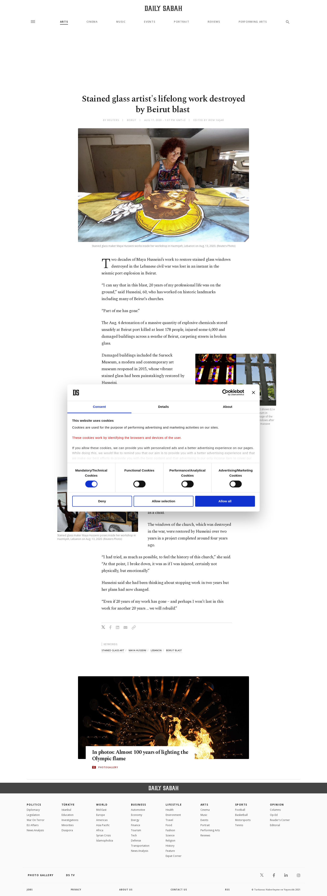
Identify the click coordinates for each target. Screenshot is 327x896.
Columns (275, 810)
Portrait (181, 22)
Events (149, 22)
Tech (134, 835)
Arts (64, 22)
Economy (136, 815)
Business (138, 804)
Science (170, 835)
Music (120, 22)
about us (126, 889)
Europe (100, 815)
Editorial (275, 825)
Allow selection (163, 501)
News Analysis (35, 830)
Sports (241, 804)
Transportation (140, 845)
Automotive (138, 810)
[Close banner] (253, 392)
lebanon (156, 650)
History (170, 845)
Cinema (92, 22)
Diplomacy (33, 810)
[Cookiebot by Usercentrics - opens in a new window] (225, 392)
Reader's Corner (280, 820)
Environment (173, 815)
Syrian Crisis (103, 835)
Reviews (214, 22)
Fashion (170, 830)
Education (68, 815)
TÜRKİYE (68, 804)
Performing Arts (253, 22)
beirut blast (174, 650)
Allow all (224, 501)
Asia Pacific (103, 825)
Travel (169, 820)
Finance (135, 825)
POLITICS (34, 804)
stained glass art (113, 650)
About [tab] (227, 406)
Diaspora (67, 830)
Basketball (241, 815)
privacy (76, 889)
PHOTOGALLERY (108, 767)
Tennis (239, 825)
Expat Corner (173, 856)
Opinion (277, 804)
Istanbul (66, 810)
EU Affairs (32, 825)
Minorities (68, 825)
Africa (99, 830)
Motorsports (242, 820)
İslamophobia (104, 840)
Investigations (70, 820)
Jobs (30, 889)
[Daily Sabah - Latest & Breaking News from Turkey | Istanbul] (163, 8)
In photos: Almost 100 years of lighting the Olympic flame (136, 755)
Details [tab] (163, 406)
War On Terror (35, 820)
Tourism (136, 830)
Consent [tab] (99, 406)
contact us (179, 889)
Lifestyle (174, 804)
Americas (102, 820)
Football (240, 810)
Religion (170, 840)
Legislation (33, 815)
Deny (102, 501)
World (102, 804)
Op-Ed (274, 815)
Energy (135, 820)
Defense (136, 840)
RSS (227, 889)
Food (169, 825)
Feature (170, 851)
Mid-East (101, 810)
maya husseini (137, 650)
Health (170, 810)
